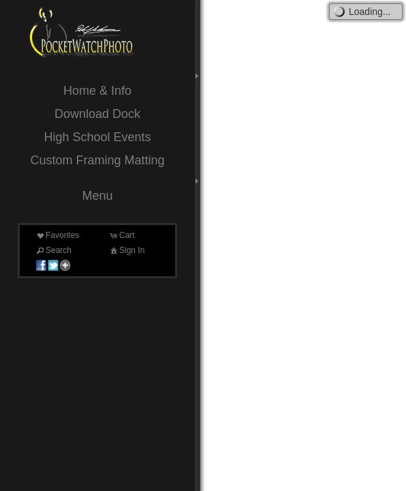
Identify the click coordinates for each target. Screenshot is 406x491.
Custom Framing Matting (97, 160)
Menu (97, 196)
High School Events (97, 137)
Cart (121, 235)
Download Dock (97, 114)
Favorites (57, 235)
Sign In (126, 250)
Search (53, 250)
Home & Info (97, 91)
